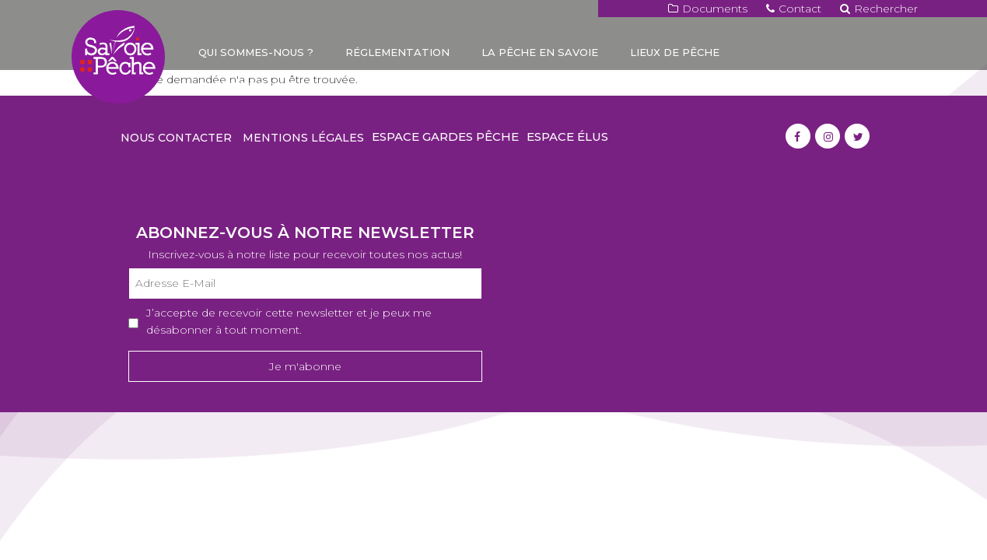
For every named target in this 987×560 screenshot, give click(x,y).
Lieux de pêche (674, 52)
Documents (707, 9)
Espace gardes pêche (445, 136)
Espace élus (567, 136)
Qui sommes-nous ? (255, 52)
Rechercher (879, 9)
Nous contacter (176, 138)
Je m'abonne (305, 366)
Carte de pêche (247, 85)
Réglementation (397, 52)
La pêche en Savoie (539, 52)
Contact (793, 9)
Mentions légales (303, 138)
